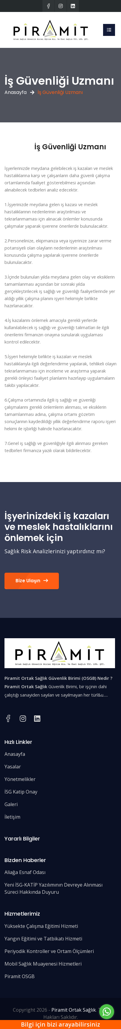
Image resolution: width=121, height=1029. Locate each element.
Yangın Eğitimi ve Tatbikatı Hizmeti (43, 938)
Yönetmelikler (20, 779)
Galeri (11, 804)
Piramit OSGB (19, 976)
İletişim (12, 817)
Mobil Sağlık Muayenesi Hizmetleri (43, 963)
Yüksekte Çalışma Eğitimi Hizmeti (41, 926)
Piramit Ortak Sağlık (73, 1010)
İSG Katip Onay (20, 791)
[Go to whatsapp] (106, 1011)
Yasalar (12, 766)
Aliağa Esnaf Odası (24, 872)
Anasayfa (15, 92)
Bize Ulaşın (32, 580)
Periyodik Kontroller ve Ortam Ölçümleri (49, 951)
